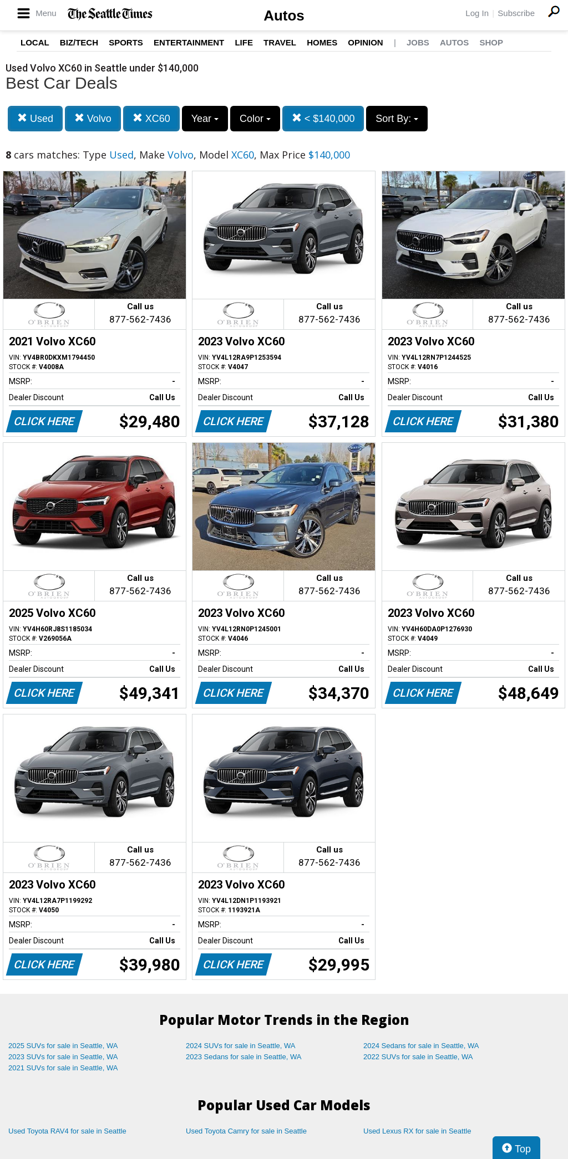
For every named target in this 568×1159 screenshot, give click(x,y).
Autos (284, 15)
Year (205, 118)
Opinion (365, 42)
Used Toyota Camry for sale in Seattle (246, 1131)
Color (255, 118)
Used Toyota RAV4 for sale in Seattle (67, 1131)
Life (244, 42)
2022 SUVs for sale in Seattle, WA (418, 1057)
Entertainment (189, 42)
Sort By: (397, 118)
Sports (126, 42)
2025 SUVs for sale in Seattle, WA (63, 1045)
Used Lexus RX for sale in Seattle (417, 1131)
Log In (477, 13)
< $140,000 (323, 118)
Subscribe (516, 13)
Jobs (418, 42)
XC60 (151, 118)
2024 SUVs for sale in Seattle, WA (241, 1045)
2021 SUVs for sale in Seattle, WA (63, 1068)
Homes (322, 42)
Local (35, 42)
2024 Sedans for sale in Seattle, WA (421, 1045)
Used (35, 118)
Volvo (92, 118)
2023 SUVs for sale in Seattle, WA (63, 1057)
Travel (279, 42)
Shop (491, 42)
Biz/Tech (79, 42)
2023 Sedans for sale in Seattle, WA (243, 1057)
